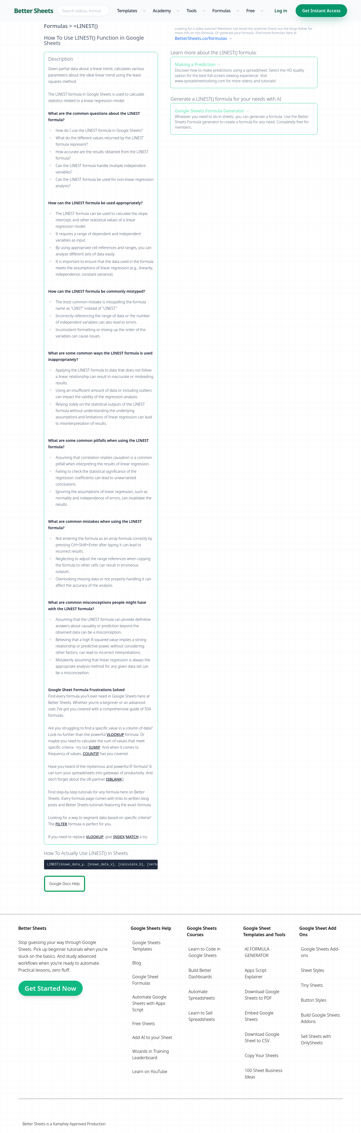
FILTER (61, 823)
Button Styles (313, 1000)
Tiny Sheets (312, 985)
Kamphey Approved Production (79, 1123)
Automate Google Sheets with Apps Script (149, 1003)
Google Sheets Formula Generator (209, 111)
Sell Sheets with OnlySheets (316, 1039)
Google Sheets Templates (146, 946)
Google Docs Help (64, 883)
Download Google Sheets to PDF (262, 995)
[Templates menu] (144, 11)
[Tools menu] (204, 11)
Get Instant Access (321, 11)
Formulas (221, 11)
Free (250, 11)
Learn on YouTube (149, 1071)
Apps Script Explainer (256, 973)
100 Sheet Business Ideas (263, 1073)
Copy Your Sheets (261, 1055)
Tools (192, 11)
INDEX (118, 836)
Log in (281, 11)
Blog (136, 963)
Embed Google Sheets (259, 1016)
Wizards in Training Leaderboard (150, 1054)
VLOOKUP (115, 734)
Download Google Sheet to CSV (262, 1037)
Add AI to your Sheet (152, 1037)
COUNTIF (91, 753)
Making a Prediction (195, 64)
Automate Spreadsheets (201, 995)
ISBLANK (114, 779)
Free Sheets (143, 1023)
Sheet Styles (312, 970)
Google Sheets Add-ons (320, 952)
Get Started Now (50, 988)
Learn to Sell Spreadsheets (201, 1016)
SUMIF (94, 747)
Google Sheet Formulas (145, 980)
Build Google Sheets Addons (320, 1018)
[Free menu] (262, 11)
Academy (162, 11)
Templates (127, 11)
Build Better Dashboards (200, 973)
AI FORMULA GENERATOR (257, 952)
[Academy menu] (178, 11)
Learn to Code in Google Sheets (204, 952)
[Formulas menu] (237, 11)
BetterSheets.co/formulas (201, 38)
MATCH (132, 836)
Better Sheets (33, 10)
